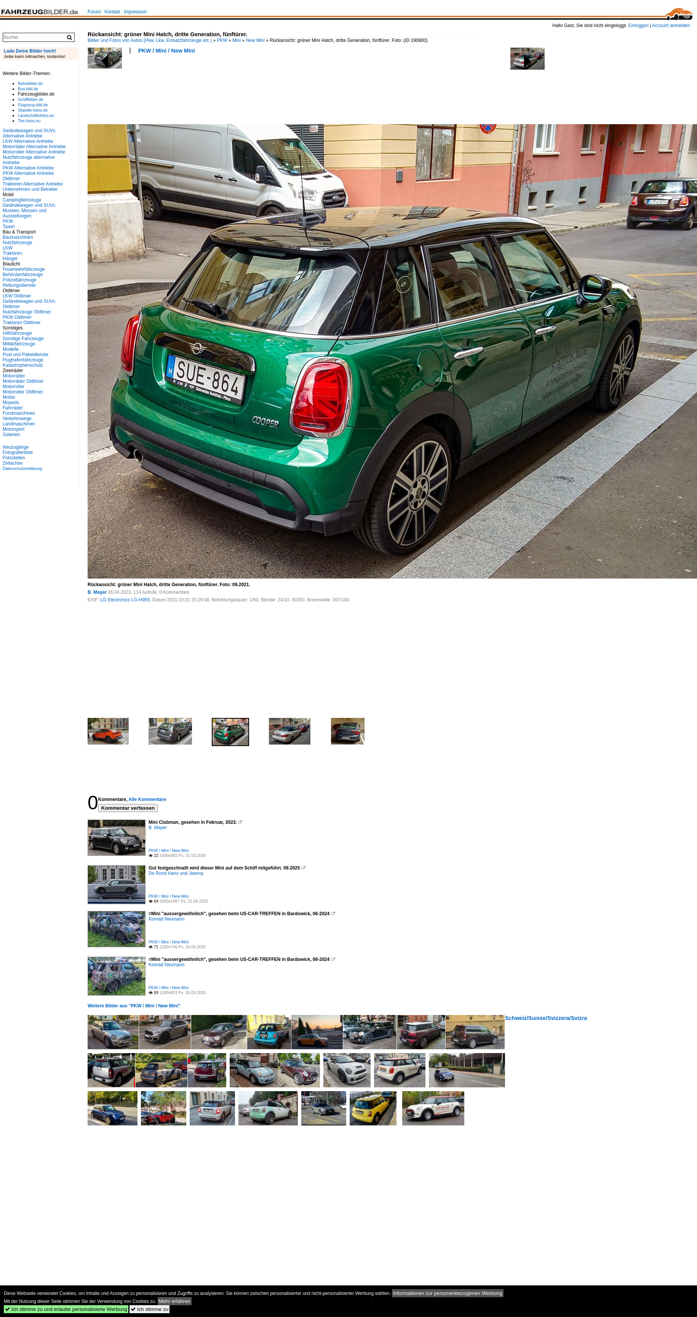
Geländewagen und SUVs (29, 205)
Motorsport (13, 429)
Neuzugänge (16, 447)
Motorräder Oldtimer (23, 381)
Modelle (11, 349)
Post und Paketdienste (25, 354)
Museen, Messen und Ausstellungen (24, 213)
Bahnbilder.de (30, 83)
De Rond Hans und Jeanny (176, 873)
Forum (94, 11)
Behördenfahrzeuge (23, 274)
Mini (236, 40)
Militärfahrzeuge (19, 344)
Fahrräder (13, 408)
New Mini (255, 40)
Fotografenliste (18, 452)
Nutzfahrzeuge (17, 242)
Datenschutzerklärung (22, 468)
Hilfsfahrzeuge (17, 333)
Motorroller (13, 386)
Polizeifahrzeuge (20, 280)
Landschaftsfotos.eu (36, 115)
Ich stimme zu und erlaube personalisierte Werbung (66, 1309)
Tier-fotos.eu (29, 120)
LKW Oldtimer (17, 296)
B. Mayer (97, 592)
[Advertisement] (226, 91)
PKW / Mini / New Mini (166, 51)
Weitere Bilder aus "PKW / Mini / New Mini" (134, 1006)
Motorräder (14, 376)
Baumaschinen (18, 237)
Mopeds (11, 402)
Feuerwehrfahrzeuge (24, 269)
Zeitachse (12, 463)
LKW (8, 248)
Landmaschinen (19, 424)
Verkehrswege (17, 418)
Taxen (9, 226)
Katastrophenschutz (23, 365)
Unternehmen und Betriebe (30, 189)
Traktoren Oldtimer (22, 322)
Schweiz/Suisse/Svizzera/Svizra (546, 1018)
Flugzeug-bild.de (33, 104)
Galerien (11, 434)
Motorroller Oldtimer (23, 392)
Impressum (135, 11)
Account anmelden (671, 25)
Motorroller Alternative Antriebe (34, 152)
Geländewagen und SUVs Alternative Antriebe (29, 133)
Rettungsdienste (19, 285)
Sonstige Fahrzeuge (23, 338)
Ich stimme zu (149, 1309)
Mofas (9, 397)
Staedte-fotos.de (33, 110)
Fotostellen (14, 457)
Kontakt (112, 11)
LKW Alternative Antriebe (28, 141)
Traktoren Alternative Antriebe (33, 184)
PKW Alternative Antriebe (28, 168)
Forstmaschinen (19, 413)
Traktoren (12, 253)
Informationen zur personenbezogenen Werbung (447, 1293)
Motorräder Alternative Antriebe (34, 146)
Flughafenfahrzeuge (23, 360)
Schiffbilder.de (30, 99)
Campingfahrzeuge (22, 200)
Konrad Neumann (166, 919)
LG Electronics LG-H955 (125, 600)
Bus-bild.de (28, 88)
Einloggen (638, 25)
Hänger (10, 258)
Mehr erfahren (175, 1301)
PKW (222, 40)
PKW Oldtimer (17, 317)
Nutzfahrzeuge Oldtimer (27, 312)
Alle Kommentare (147, 799)
